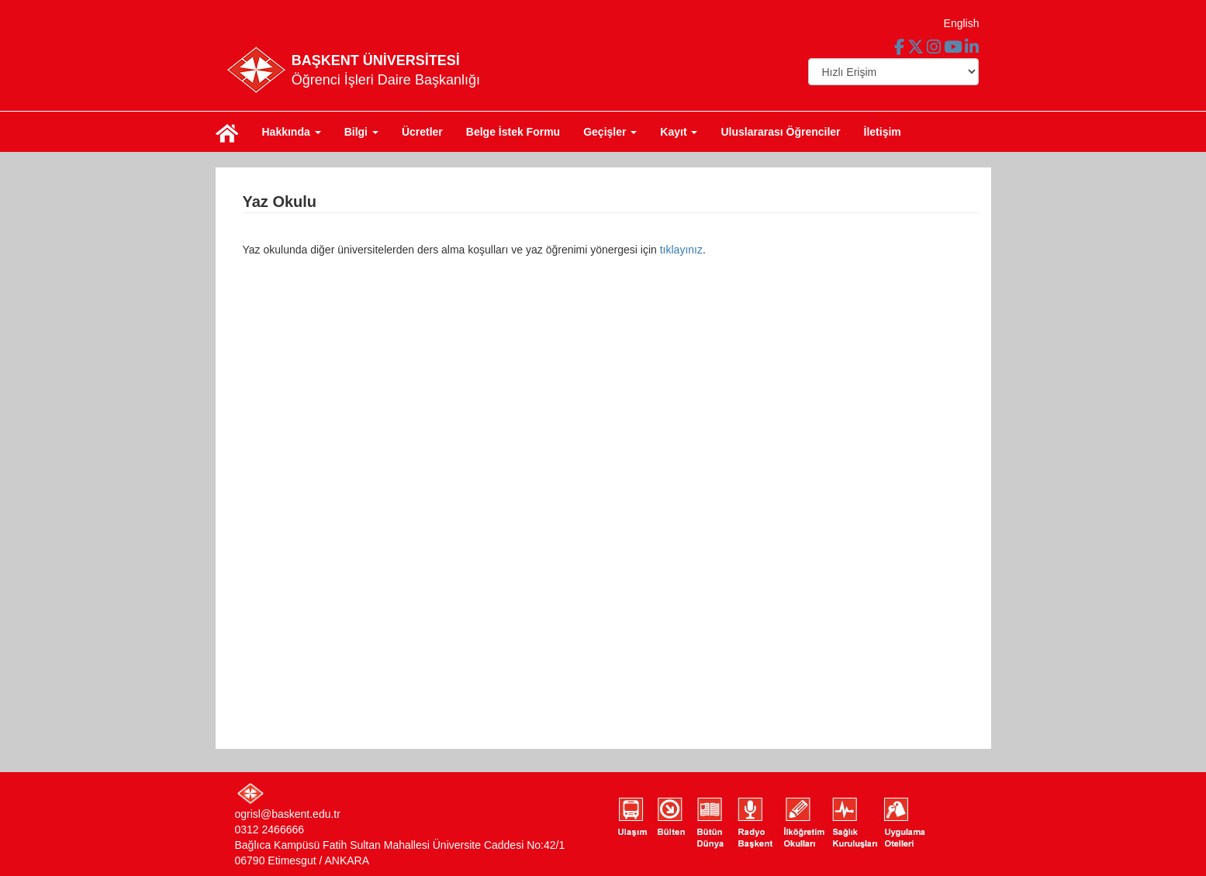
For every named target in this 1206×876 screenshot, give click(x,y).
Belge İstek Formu (513, 132)
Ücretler (422, 132)
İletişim (882, 132)
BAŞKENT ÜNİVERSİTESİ (376, 60)
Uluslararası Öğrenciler (780, 132)
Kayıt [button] (678, 132)
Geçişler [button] (610, 132)
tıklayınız (681, 249)
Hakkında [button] (291, 132)
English (962, 23)
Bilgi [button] (361, 132)
